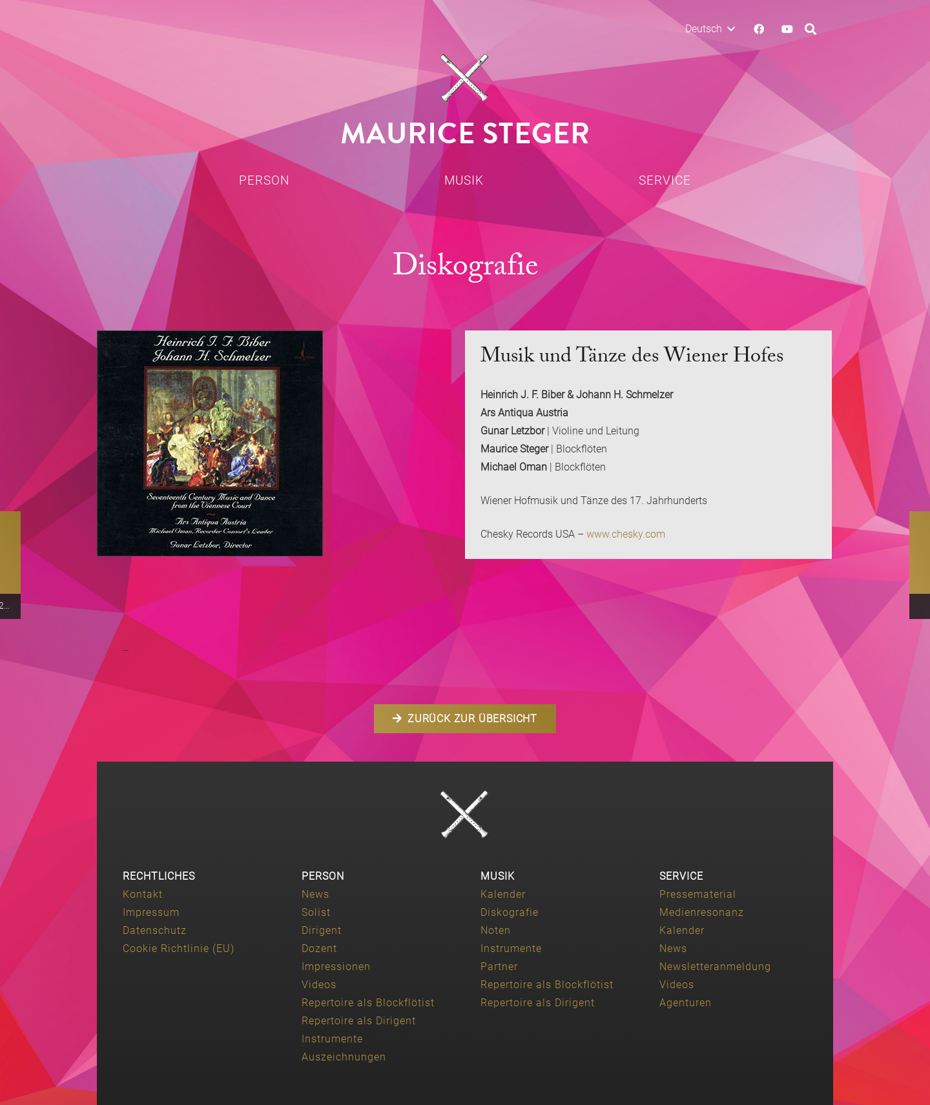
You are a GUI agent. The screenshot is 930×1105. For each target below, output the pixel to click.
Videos (319, 984)
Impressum (151, 912)
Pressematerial (697, 894)
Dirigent (322, 930)
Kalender (503, 894)
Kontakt (143, 894)
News (315, 894)
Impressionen (336, 966)
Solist (316, 912)
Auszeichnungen (344, 1057)
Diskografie (509, 912)
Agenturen (685, 1003)
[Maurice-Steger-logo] (465, 78)
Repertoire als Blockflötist (368, 1003)
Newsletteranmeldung (715, 966)
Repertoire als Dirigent (359, 1021)
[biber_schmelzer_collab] (273, 443)
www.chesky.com (625, 534)
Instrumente (332, 1039)
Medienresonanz (701, 912)
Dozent (319, 948)
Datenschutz (155, 930)
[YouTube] (787, 29)
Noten (495, 930)
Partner (499, 966)
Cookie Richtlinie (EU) (178, 948)
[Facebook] (759, 29)
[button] (710, 29)
